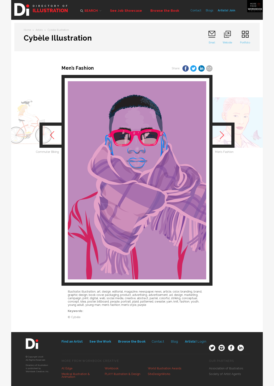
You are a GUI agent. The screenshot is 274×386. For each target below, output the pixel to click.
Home (27, 30)
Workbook (112, 368)
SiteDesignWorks (159, 374)
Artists (39, 30)
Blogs (210, 10)
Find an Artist (72, 341)
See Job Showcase (126, 10)
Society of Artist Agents (225, 374)
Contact (195, 10)
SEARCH (89, 10)
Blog (174, 341)
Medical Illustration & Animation (76, 375)
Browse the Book (164, 10)
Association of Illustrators (226, 368)
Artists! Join (226, 10)
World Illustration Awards (165, 368)
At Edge (67, 368)
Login (195, 341)
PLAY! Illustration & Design (122, 374)
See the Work (100, 341)
